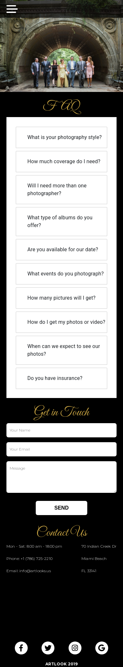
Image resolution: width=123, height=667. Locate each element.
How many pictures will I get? (61, 298)
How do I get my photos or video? (66, 322)
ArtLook (56, 664)
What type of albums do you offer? (59, 221)
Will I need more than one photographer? (57, 189)
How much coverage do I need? (63, 161)
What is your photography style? (64, 137)
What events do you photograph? (65, 274)
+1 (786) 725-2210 (36, 558)
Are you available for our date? (62, 249)
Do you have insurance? (54, 378)
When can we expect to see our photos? (63, 350)
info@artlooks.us (35, 570)
